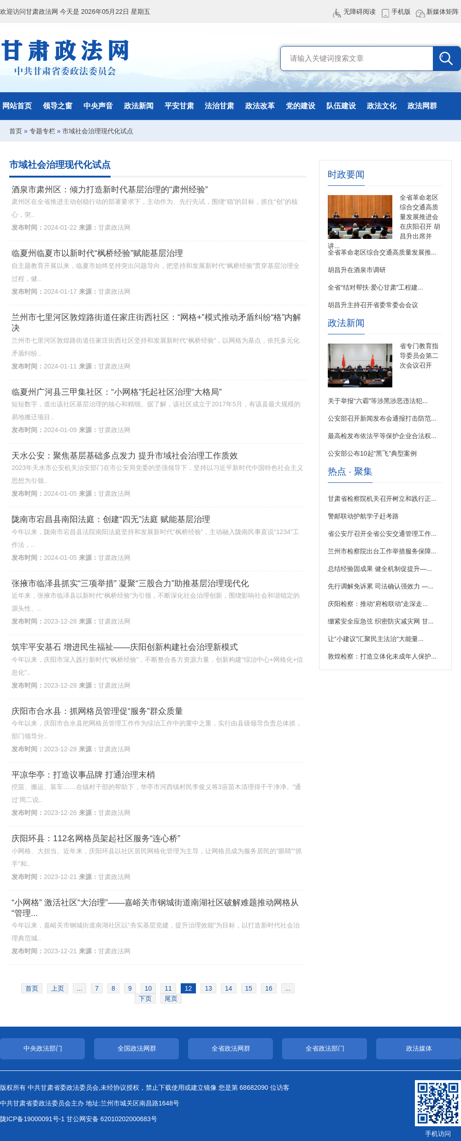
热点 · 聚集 (350, 471)
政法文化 (381, 106)
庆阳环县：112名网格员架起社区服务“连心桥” (96, 838)
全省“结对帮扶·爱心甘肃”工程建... (375, 287)
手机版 (401, 11)
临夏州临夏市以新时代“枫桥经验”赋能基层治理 (97, 253)
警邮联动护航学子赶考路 (363, 516)
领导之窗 (57, 106)
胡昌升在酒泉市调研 (357, 269)
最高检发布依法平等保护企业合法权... (382, 436)
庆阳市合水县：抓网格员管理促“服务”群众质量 (97, 711)
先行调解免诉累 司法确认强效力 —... (380, 586)
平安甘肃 (179, 106)
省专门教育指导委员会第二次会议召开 (419, 355)
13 (208, 988)
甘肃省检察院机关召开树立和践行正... (382, 498)
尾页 (171, 998)
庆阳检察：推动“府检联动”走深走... (378, 603)
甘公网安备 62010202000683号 (111, 1119)
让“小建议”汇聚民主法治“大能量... (376, 638)
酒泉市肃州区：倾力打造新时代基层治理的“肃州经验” (110, 189)
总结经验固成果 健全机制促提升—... (380, 568)
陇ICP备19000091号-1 (32, 1119)
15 (249, 988)
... (80, 988)
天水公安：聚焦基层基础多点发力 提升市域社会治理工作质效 (125, 455)
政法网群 (422, 106)
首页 (15, 131)
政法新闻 (139, 106)
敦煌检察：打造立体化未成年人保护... (382, 656)
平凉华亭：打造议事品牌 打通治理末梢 (83, 774)
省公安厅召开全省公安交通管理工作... (382, 533)
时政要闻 (346, 174)
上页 (57, 988)
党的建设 (300, 106)
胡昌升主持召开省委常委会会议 (373, 305)
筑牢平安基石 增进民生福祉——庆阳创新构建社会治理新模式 (125, 647)
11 (168, 988)
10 (148, 988)
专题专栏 (42, 131)
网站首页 (17, 106)
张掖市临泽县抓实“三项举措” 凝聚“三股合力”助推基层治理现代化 (130, 583)
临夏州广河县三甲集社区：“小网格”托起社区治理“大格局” (117, 392)
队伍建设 (341, 106)
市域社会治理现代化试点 (97, 131)
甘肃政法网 (65, 57)
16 (268, 988)
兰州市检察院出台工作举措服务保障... (382, 551)
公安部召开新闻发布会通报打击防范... (382, 418)
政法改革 (260, 106)
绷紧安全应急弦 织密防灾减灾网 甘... (380, 621)
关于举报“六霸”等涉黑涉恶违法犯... (378, 400)
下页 (145, 998)
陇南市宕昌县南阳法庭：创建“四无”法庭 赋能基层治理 (111, 519)
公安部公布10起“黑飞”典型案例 (372, 453)
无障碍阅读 (359, 11)
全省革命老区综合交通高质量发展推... (382, 252)
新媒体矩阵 (442, 11)
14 (228, 988)
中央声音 (98, 106)
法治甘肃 (219, 106)
